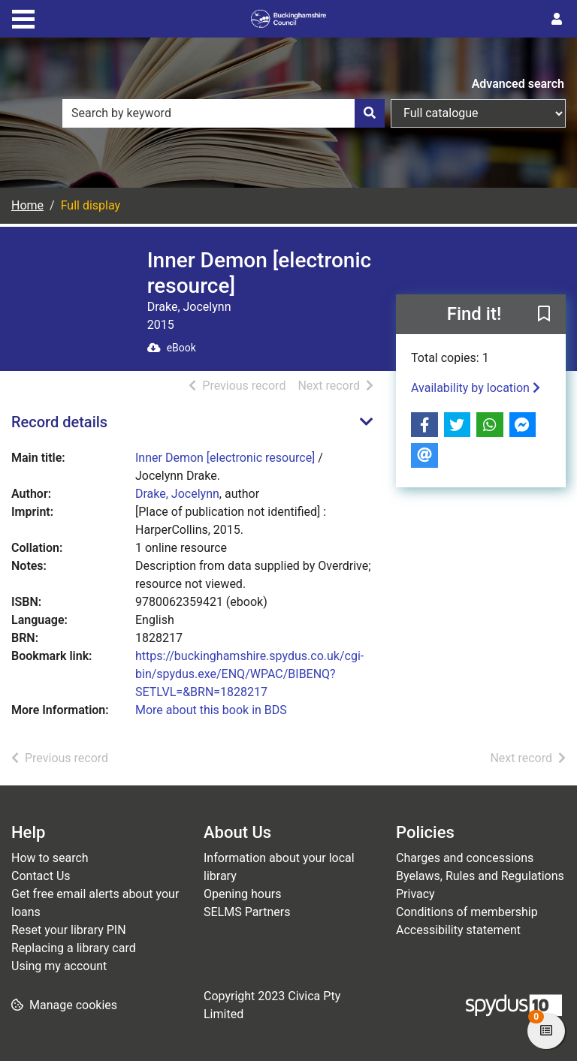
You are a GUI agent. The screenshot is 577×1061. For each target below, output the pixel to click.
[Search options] (478, 113)
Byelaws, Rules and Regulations (480, 876)
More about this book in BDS (211, 710)
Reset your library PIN (68, 930)
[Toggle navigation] (23, 17)
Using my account (59, 966)
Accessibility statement (458, 930)
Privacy (415, 894)
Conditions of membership (467, 912)
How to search (50, 858)
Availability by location (475, 388)
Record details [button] (59, 422)
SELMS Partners (247, 912)
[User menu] (556, 19)
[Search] (370, 113)
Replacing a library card (73, 948)
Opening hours (242, 894)
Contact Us (41, 876)
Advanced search (518, 84)
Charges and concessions (464, 858)
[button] (544, 315)
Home (27, 205)
